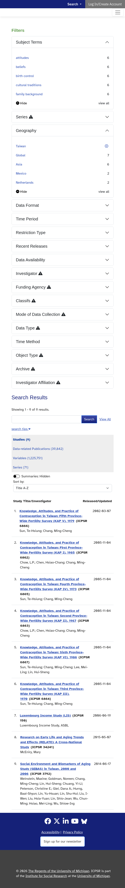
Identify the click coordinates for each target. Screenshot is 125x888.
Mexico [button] (21, 173)
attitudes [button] (22, 58)
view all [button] (103, 103)
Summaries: (30, 476)
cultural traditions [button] (28, 85)
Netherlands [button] (25, 183)
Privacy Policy (73, 832)
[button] (21, 103)
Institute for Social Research (46, 876)
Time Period (27, 219)
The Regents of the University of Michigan (58, 871)
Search (89, 419)
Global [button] (20, 155)
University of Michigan (93, 876)
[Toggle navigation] (118, 12)
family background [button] (29, 94)
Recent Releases (31, 246)
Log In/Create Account (105, 4)
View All (105, 419)
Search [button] (73, 4)
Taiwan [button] (21, 146)
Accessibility (50, 832)
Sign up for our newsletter (62, 841)
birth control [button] (25, 76)
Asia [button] (19, 164)
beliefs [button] (21, 67)
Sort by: (18, 482)
